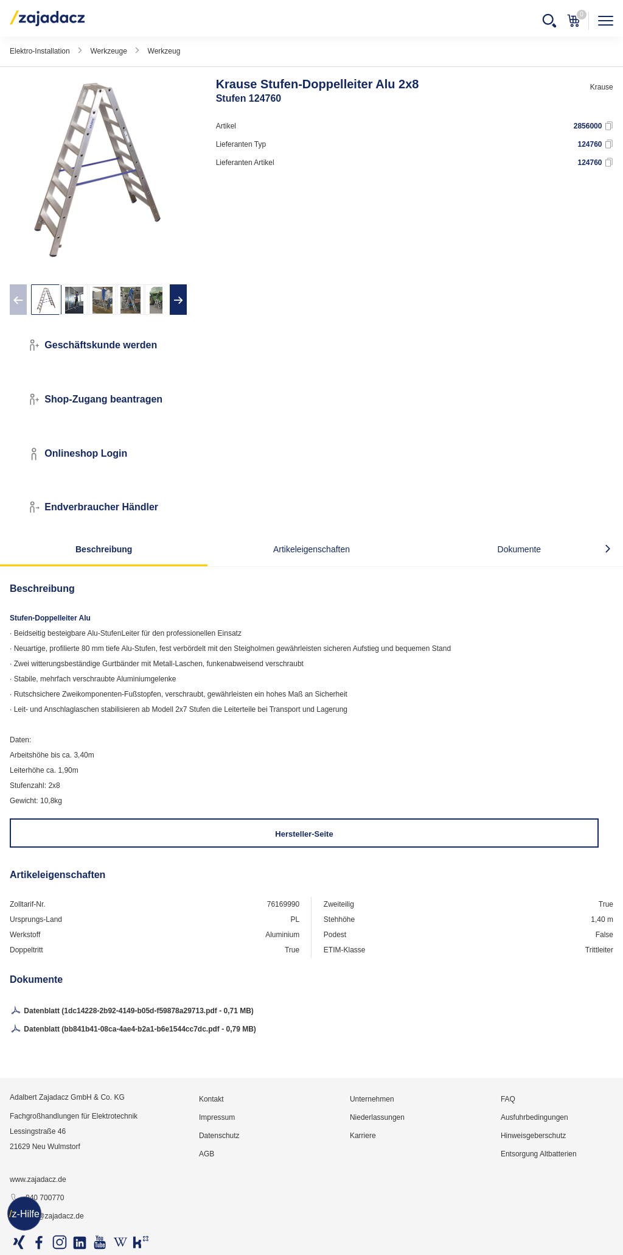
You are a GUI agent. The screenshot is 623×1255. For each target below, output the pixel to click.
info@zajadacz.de (47, 1217)
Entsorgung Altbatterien (539, 1154)
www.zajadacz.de (38, 1179)
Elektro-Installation (40, 51)
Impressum (217, 1117)
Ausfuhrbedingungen (534, 1117)
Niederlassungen (377, 1117)
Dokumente (519, 549)
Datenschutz (219, 1135)
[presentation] (18, 299)
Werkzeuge (108, 51)
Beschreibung (103, 549)
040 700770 (37, 1198)
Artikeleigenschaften (311, 549)
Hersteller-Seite (304, 833)
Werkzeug (164, 51)
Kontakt (211, 1099)
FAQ (508, 1099)
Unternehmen (372, 1099)
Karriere (363, 1135)
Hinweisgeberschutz (533, 1135)
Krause (601, 87)
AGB (206, 1154)
